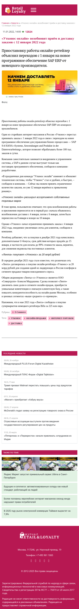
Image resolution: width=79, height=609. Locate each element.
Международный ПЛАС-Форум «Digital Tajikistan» (29, 374)
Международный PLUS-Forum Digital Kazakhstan (28, 364)
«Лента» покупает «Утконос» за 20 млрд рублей (31, 254)
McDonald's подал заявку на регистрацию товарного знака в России (38, 410)
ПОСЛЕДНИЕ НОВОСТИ (14, 353)
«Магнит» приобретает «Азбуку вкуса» (23, 400)
